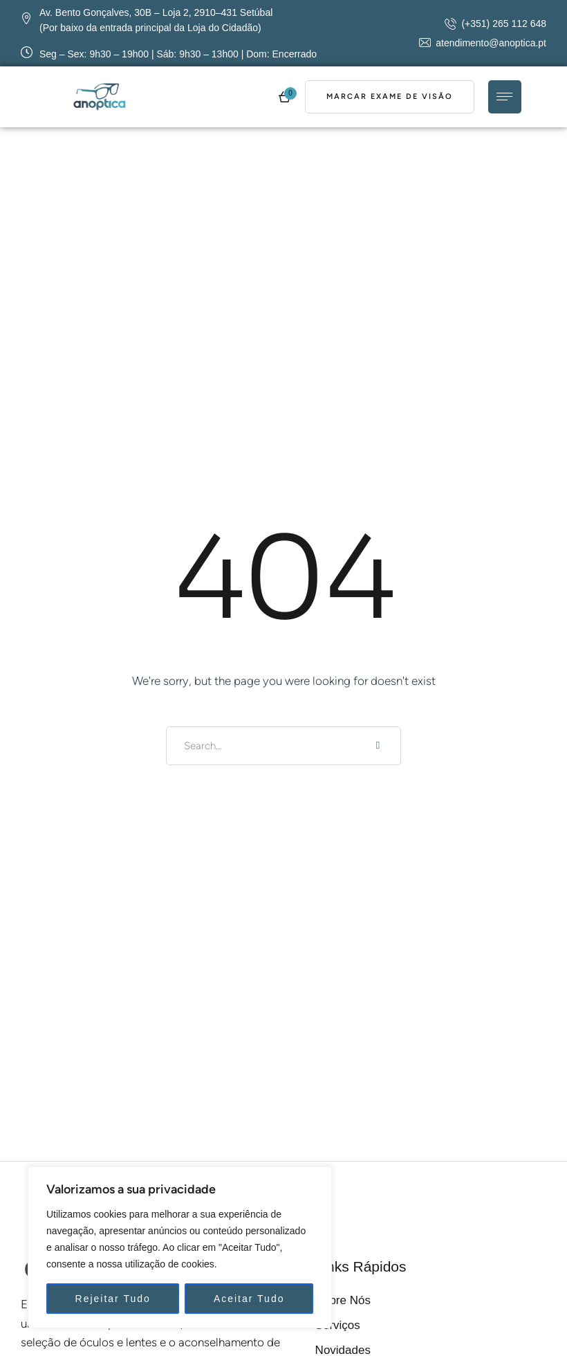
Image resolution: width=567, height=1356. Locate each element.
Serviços (337, 1325)
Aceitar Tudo (249, 1298)
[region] (180, 1247)
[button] (495, 23)
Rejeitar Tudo (113, 1298)
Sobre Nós (343, 1300)
